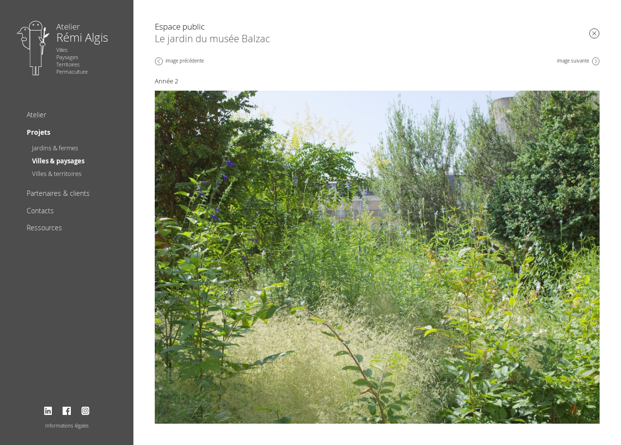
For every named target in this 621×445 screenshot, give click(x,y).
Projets (38, 132)
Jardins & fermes (55, 147)
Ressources (44, 227)
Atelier (36, 114)
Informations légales (67, 426)
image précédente (184, 61)
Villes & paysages (58, 161)
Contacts (40, 210)
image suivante (573, 61)
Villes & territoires (57, 173)
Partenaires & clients (58, 193)
